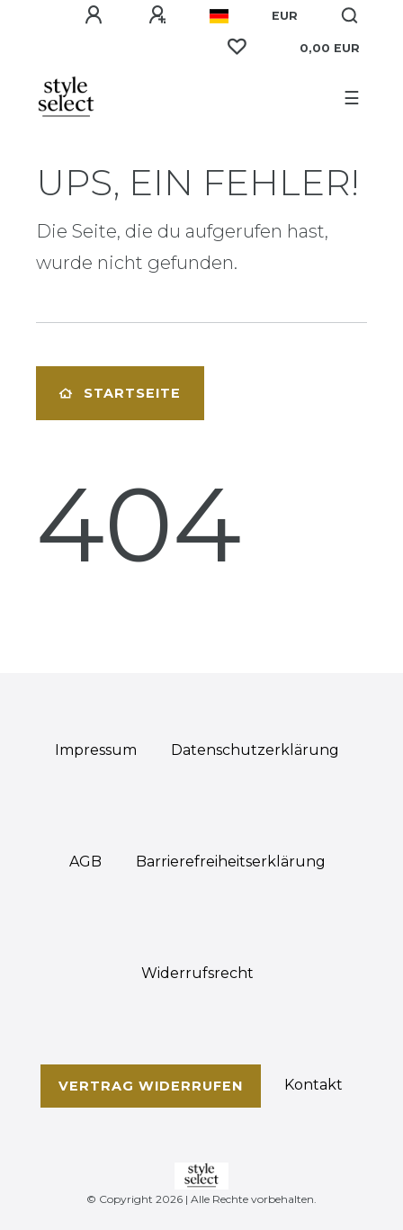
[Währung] (284, 16)
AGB (85, 861)
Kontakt (313, 1084)
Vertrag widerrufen (150, 1086)
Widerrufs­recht (197, 973)
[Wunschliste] (236, 46)
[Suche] (350, 16)
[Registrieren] (157, 15)
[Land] (219, 16)
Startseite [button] (120, 393)
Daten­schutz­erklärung (255, 750)
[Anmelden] (93, 15)
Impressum (96, 750)
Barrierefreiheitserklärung (231, 861)
